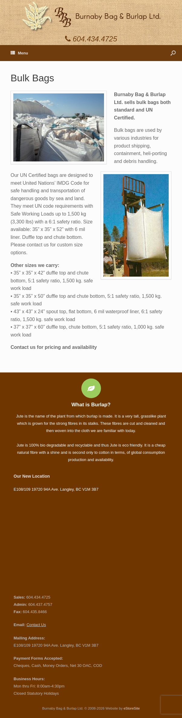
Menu (19, 53)
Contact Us (36, 624)
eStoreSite (132, 708)
